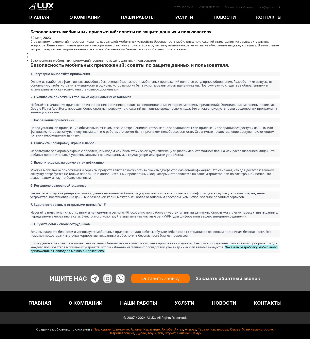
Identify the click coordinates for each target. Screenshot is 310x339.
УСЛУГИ (184, 17)
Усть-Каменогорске (257, 329)
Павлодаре (102, 329)
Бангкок (183, 333)
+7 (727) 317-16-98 (209, 7)
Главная (36, 53)
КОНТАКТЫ (269, 17)
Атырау (190, 329)
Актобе (167, 329)
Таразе (203, 329)
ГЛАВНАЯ (38, 17)
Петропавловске (121, 333)
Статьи (35, 57)
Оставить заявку (160, 278)
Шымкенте (120, 329)
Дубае (141, 333)
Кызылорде (219, 329)
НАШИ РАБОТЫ (138, 17)
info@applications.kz (271, 7)
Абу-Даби (155, 333)
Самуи (196, 333)
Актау (178, 329)
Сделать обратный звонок (239, 7)
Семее (235, 329)
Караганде (151, 329)
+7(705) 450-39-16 (183, 7)
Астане (136, 329)
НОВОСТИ (225, 17)
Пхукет (170, 333)
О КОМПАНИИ (84, 17)
